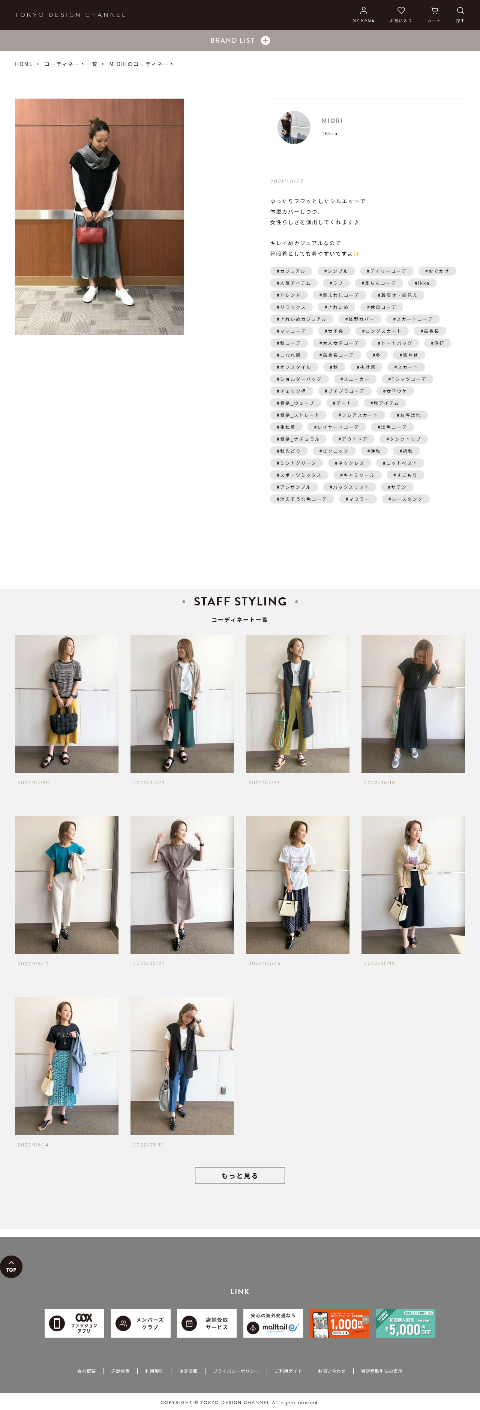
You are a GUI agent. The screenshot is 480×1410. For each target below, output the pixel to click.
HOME (24, 63)
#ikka (422, 283)
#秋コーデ (289, 343)
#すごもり (405, 475)
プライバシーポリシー (236, 1371)
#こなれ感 (289, 355)
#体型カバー (360, 319)
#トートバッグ (395, 343)
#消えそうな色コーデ (302, 499)
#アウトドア (353, 439)
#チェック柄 (291, 391)
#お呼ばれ (409, 415)
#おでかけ (437, 271)
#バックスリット (349, 487)
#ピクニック (334, 451)
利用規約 (154, 1371)
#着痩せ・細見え (398, 295)
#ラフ (337, 283)
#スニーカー (355, 379)
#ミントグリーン (296, 463)
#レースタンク (405, 499)
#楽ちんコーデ (379, 283)
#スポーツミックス (299, 475)
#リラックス (291, 307)
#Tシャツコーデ (407, 379)
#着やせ (408, 355)
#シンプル (336, 271)
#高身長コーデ (337, 355)
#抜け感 (366, 367)
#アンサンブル (294, 487)
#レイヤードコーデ (336, 427)
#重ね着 (286, 427)
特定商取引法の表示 (382, 1371)
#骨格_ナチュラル (298, 439)
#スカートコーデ (413, 319)
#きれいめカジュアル (302, 319)
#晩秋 (374, 451)
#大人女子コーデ (340, 343)
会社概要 (86, 1371)
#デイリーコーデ (387, 271)
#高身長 (430, 331)
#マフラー (358, 499)
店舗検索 (120, 1371)
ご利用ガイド (288, 1371)
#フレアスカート (359, 415)
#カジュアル (291, 271)
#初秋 (406, 451)
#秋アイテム (384, 403)
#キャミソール (357, 475)
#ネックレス (349, 463)
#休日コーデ (382, 307)
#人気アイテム (294, 283)
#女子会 (334, 331)
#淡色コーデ (392, 427)
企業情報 (188, 1371)
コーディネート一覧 (71, 63)
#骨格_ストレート (298, 415)
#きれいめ (336, 307)
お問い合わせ (331, 1371)
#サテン (397, 487)
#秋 (334, 367)
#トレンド (289, 295)
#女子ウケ (395, 391)
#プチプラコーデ (345, 391)
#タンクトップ (403, 439)
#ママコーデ (291, 331)
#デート (342, 403)
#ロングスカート (382, 331)
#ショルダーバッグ (299, 379)
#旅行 (438, 343)
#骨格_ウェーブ (296, 403)
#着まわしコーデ (340, 295)
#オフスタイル (294, 367)
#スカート (406, 367)
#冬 (377, 355)
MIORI (332, 120)
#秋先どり (289, 451)
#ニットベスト (400, 463)
